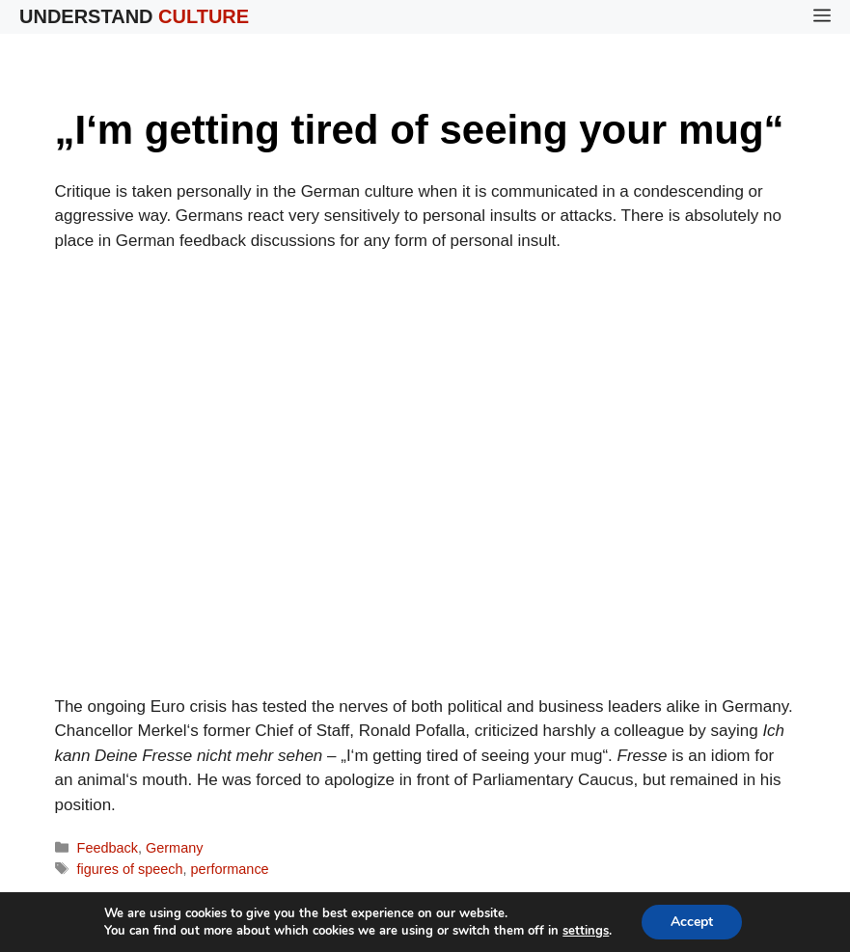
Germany (174, 848)
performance (230, 869)
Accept (692, 921)
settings (585, 930)
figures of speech (130, 869)
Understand (134, 16)
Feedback (107, 848)
